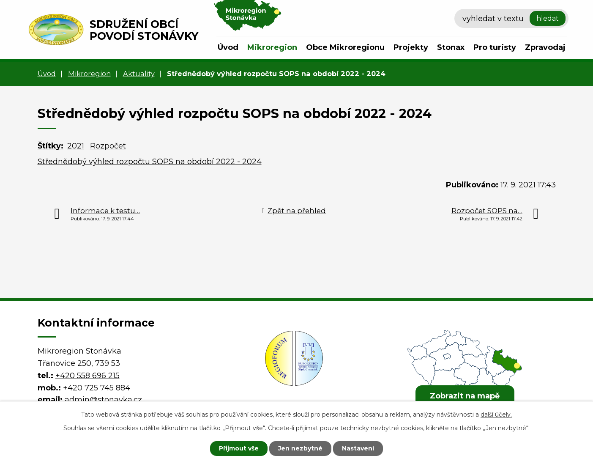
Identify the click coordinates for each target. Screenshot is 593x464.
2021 (75, 146)
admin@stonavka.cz (103, 399)
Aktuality (139, 73)
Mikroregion (272, 47)
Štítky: (50, 146)
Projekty (411, 47)
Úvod (228, 47)
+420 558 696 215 (87, 375)
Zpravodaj (545, 47)
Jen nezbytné (300, 448)
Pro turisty (494, 47)
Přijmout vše (239, 448)
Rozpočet (108, 146)
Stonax (451, 47)
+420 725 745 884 (96, 388)
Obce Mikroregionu (345, 47)
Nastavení (358, 448)
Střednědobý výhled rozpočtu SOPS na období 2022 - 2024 (150, 161)
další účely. (496, 414)
